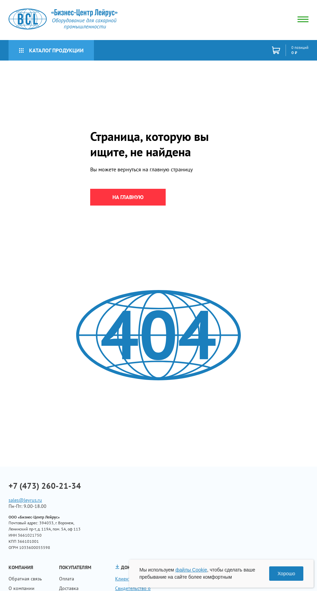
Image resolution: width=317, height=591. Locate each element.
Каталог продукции (51, 50)
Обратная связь (25, 579)
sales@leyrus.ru (25, 500)
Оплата (66, 579)
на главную (127, 197)
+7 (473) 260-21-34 (45, 486)
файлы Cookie (191, 570)
